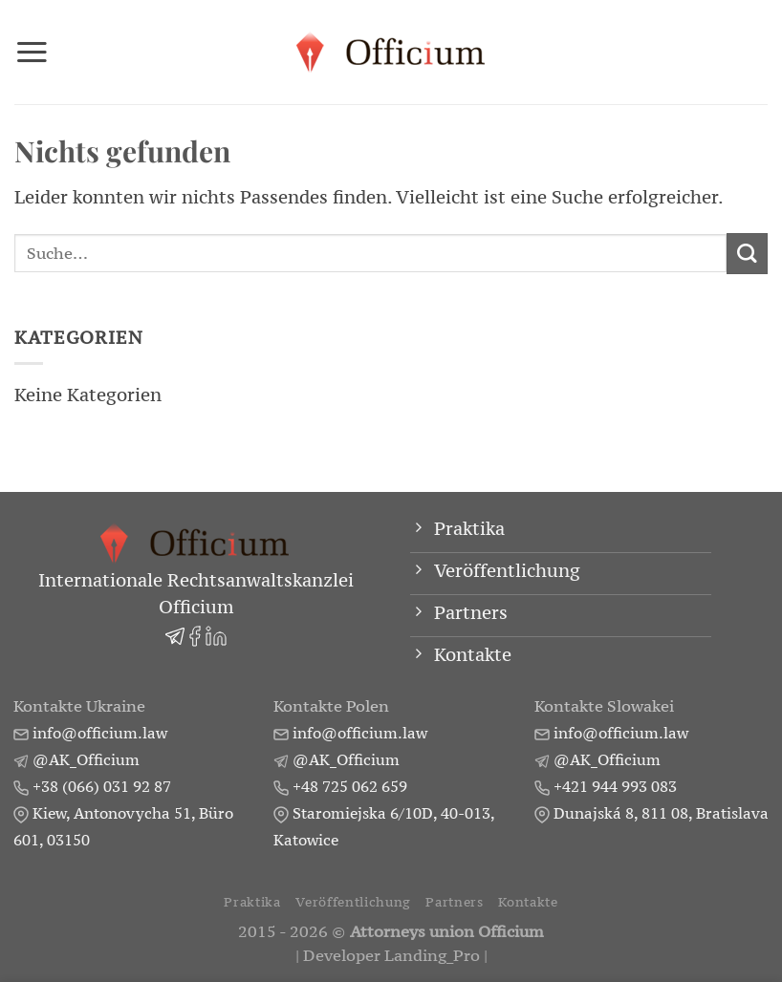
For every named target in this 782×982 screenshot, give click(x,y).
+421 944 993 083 (615, 786)
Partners (454, 901)
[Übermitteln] (747, 253)
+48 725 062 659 (350, 786)
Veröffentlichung (353, 901)
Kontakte (527, 901)
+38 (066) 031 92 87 (102, 786)
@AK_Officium (86, 759)
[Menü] (32, 51)
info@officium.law (100, 732)
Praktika (252, 901)
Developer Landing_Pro (391, 956)
